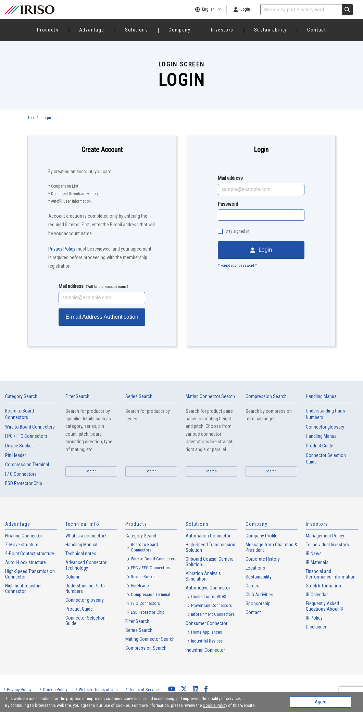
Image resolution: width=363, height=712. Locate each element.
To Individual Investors (327, 544)
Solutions (136, 30)
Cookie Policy (55, 689)
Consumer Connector (206, 623)
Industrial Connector (205, 650)
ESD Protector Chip (23, 483)
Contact (316, 30)
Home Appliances (206, 632)
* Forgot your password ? (237, 265)
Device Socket (19, 445)
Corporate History (263, 559)
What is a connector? (86, 535)
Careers (253, 585)
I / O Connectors (21, 474)
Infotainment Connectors (213, 614)
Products (48, 30)
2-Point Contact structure (29, 553)
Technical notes (80, 553)
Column (72, 577)
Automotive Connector (208, 587)
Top (30, 117)
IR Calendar (317, 594)
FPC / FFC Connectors (26, 436)
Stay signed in (237, 231)
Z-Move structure (21, 544)
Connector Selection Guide (326, 459)
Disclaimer (316, 627)
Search (91, 471)
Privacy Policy (61, 249)
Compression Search (266, 396)
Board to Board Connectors (19, 414)
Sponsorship (258, 603)
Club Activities (259, 594)
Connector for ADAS (208, 596)
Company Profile (261, 535)
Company (179, 30)
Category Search (21, 396)
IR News (314, 553)
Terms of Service (144, 689)
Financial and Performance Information (330, 574)
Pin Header (15, 455)
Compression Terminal (27, 464)
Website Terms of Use (98, 689)
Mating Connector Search (210, 396)
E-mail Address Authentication (101, 317)
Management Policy (325, 535)
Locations (255, 568)
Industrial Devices (207, 641)
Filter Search (77, 396)
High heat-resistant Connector (23, 588)
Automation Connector (208, 535)
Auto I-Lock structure (25, 562)
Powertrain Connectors (211, 605)
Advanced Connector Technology (86, 565)
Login (245, 9)
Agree (320, 701)
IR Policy (314, 618)
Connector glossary (325, 427)
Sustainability (270, 30)
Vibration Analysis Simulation (203, 576)
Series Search (138, 396)
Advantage (91, 30)
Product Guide (319, 445)
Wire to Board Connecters (30, 427)
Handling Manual (322, 436)
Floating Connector (23, 535)
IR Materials (317, 562)
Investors (222, 30)
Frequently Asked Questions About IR (324, 606)
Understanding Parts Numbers (325, 414)
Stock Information (323, 585)
